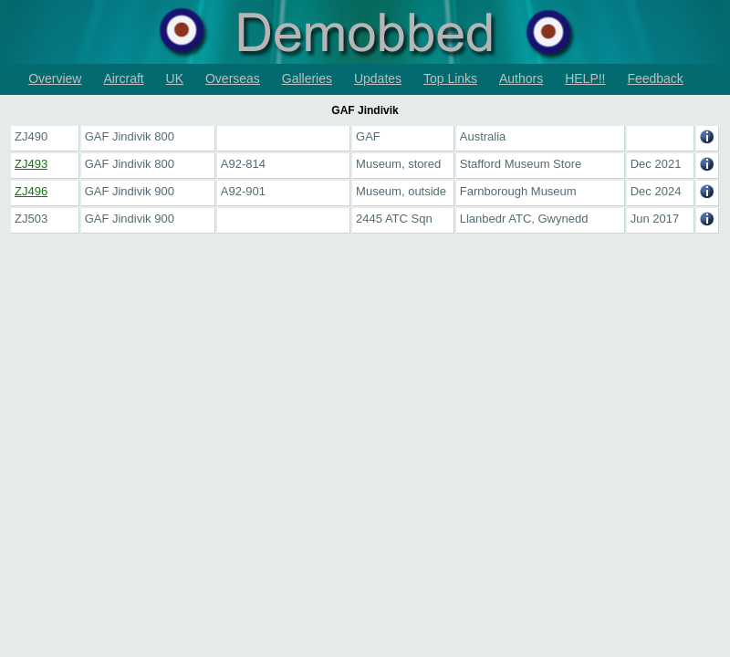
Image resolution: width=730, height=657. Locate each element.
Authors (521, 78)
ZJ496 (31, 191)
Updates (378, 78)
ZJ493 (31, 164)
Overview (54, 78)
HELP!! (585, 78)
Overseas (232, 78)
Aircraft (123, 78)
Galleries (307, 78)
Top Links (450, 78)
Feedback (655, 78)
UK (174, 78)
